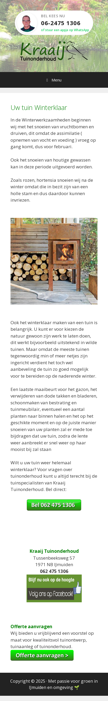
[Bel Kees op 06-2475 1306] (54, 509)
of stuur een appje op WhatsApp (65, 30)
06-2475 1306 (60, 23)
